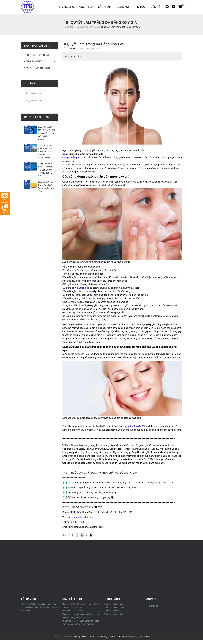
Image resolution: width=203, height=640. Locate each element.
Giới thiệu (86, 6)
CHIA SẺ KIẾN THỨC (36, 61)
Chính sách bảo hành (113, 614)
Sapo (148, 636)
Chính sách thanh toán (113, 604)
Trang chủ (66, 6)
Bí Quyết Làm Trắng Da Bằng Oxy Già (93, 44)
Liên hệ (155, 6)
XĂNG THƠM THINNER (38, 68)
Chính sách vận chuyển (114, 607)
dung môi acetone (33, 100)
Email (4, 197)
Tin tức (140, 6)
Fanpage (153, 606)
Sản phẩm (104, 6)
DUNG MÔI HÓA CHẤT (37, 55)
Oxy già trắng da (71, 157)
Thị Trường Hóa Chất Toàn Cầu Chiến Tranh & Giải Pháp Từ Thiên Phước (45, 151)
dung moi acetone (33, 93)
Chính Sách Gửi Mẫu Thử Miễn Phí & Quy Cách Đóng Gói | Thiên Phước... (46, 133)
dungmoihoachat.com (82, 517)
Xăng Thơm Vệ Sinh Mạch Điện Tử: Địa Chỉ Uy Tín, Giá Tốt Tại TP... (45, 170)
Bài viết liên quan (36, 117)
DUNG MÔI (123, 6)
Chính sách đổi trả (112, 611)
